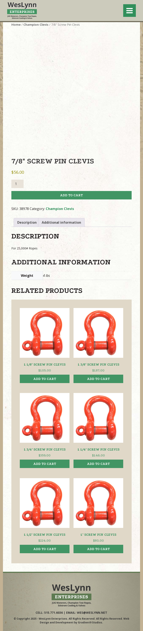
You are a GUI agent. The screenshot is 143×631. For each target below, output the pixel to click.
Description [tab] (27, 222)
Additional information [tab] (61, 222)
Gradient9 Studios (90, 622)
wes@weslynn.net (92, 613)
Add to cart (71, 195)
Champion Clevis (35, 24)
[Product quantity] (17, 184)
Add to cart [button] (44, 379)
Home (16, 24)
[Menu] (129, 10)
